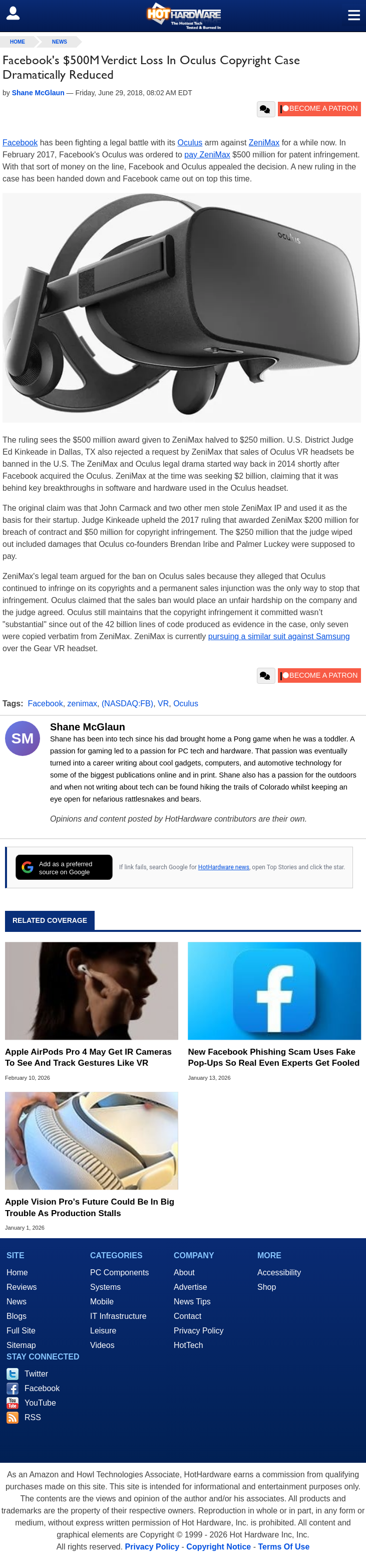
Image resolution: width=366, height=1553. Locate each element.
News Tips (192, 1301)
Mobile (102, 1301)
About (184, 1272)
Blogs (17, 1316)
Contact (187, 1316)
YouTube (40, 1403)
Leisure (103, 1330)
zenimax (83, 703)
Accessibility (279, 1272)
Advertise (190, 1287)
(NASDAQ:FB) (127, 703)
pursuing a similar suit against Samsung (279, 636)
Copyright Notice (218, 1546)
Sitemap (21, 1345)
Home (17, 1272)
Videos (102, 1345)
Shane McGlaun (87, 726)
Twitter (36, 1374)
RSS (33, 1417)
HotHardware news (223, 867)
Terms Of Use (283, 1546)
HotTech (188, 1345)
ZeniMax (264, 142)
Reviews (22, 1287)
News (59, 42)
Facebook (20, 142)
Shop (266, 1287)
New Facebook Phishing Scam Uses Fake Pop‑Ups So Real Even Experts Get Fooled (274, 1057)
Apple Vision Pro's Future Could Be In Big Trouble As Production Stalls (89, 1207)
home (17, 42)
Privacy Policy (199, 1330)
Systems (105, 1287)
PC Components (119, 1272)
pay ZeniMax (207, 154)
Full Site (21, 1330)
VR (163, 703)
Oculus (190, 142)
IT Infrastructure (118, 1316)
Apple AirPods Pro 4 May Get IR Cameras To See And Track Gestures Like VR (88, 1057)
